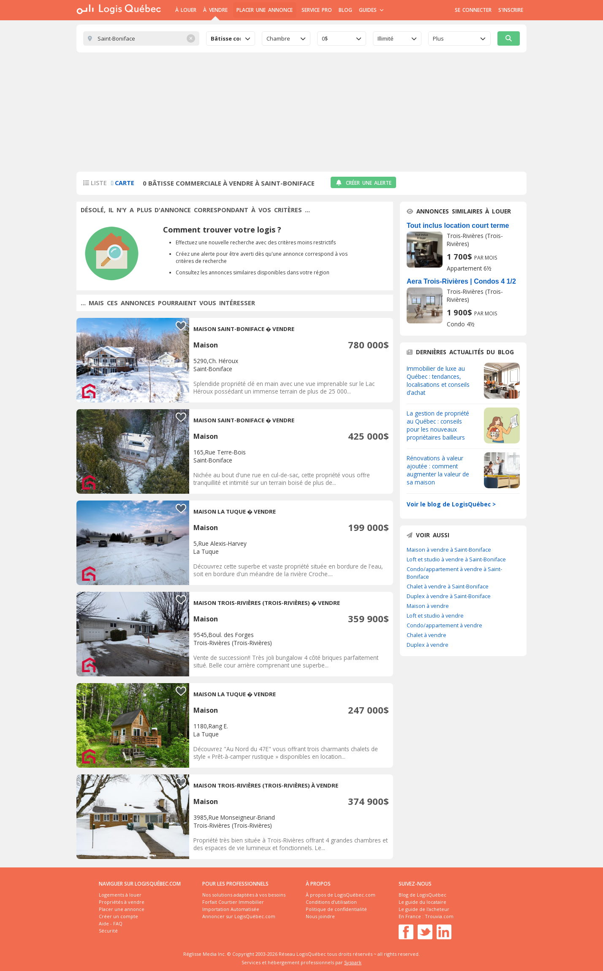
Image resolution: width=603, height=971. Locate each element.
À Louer (185, 10)
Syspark (352, 962)
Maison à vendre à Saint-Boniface (449, 549)
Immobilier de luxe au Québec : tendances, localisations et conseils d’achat (438, 380)
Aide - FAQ (110, 923)
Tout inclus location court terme (458, 225)
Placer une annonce (264, 10)
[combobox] (230, 38)
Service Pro (317, 10)
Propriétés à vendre (121, 902)
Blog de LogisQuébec (422, 895)
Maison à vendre (428, 606)
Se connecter (473, 10)
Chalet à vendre (426, 635)
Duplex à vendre (427, 644)
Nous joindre (320, 916)
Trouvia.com (439, 916)
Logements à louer (120, 895)
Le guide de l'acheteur (424, 909)
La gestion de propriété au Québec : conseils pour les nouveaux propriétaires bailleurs (438, 425)
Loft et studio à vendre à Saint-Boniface (456, 559)
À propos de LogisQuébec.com (340, 895)
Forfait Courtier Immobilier (233, 902)
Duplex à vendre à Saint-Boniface (449, 596)
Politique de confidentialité (336, 909)
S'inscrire (510, 10)
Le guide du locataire (422, 902)
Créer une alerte (363, 182)
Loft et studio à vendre (435, 615)
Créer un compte (118, 916)
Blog (345, 10)
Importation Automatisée (230, 909)
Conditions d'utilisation (331, 902)
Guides (371, 10)
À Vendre (215, 10)
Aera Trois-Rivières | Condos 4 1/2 (461, 281)
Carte (122, 183)
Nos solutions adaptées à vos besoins (243, 895)
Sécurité (108, 930)
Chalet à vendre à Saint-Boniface (448, 586)
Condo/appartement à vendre (444, 625)
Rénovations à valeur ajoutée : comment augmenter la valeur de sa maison (438, 470)
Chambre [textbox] (278, 38)
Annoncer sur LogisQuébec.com (238, 916)
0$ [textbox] (325, 38)
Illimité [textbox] (386, 38)
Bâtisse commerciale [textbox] (226, 38)
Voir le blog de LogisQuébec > (451, 504)
